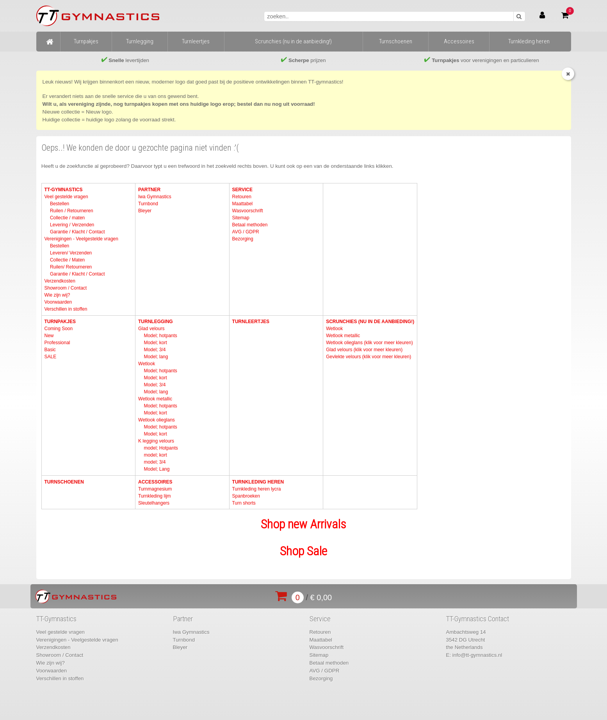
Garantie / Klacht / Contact (77, 232)
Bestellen (59, 203)
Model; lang (156, 356)
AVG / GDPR (245, 232)
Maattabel (242, 203)
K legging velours (156, 441)
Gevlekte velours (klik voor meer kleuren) (368, 356)
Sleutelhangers (153, 503)
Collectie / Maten (67, 260)
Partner (149, 189)
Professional (57, 342)
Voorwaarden (58, 302)
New (48, 335)
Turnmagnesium (155, 489)
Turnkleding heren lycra (256, 489)
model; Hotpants (161, 448)
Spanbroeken (246, 496)
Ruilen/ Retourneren (71, 267)
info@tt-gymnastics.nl (477, 655)
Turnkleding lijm (154, 496)
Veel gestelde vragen (66, 196)
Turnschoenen (64, 482)
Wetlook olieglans (156, 420)
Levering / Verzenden (72, 225)
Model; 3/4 (155, 349)
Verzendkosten (59, 281)
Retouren (241, 196)
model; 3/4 (155, 462)
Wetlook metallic (155, 399)
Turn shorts (244, 503)
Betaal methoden (250, 225)
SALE (50, 356)
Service (242, 189)
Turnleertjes (250, 321)
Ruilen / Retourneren (71, 210)
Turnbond (148, 203)
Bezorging (242, 239)
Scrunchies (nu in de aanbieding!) (370, 321)
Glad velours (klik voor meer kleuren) (364, 349)
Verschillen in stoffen (65, 309)
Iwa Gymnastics (154, 196)
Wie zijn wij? (57, 295)
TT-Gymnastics (63, 189)
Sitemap (240, 217)
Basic (49, 349)
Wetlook (146, 363)
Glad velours (151, 328)
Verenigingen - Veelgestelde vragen (81, 239)
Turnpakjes (59, 321)
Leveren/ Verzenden (71, 253)
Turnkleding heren (258, 482)
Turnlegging (155, 321)
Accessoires (155, 482)
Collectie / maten (67, 217)
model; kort (155, 455)
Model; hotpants (160, 335)
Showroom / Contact (65, 288)
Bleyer (144, 210)
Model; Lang (156, 469)
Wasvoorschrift (247, 210)
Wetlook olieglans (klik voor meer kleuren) (369, 342)
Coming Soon (58, 328)
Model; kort (155, 342)
